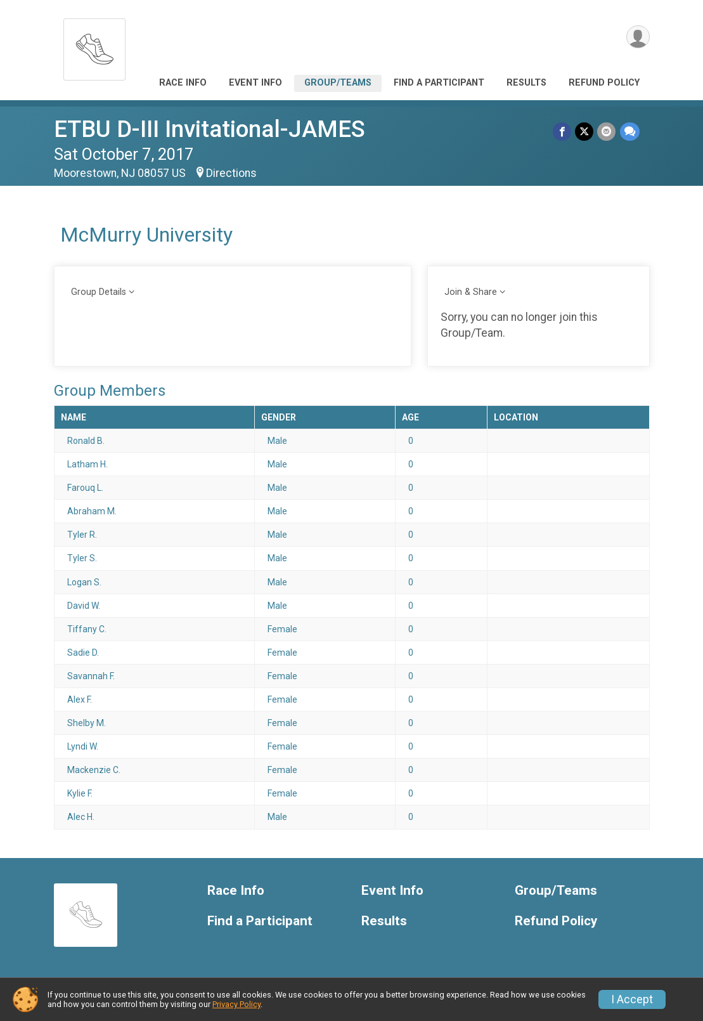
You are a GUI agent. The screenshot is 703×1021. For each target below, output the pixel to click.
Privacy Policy (236, 1004)
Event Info (255, 82)
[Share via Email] (607, 131)
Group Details (98, 292)
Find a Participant (439, 82)
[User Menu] (638, 37)
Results (526, 82)
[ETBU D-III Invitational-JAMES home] (94, 46)
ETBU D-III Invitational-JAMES (209, 129)
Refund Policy (604, 82)
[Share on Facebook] (562, 131)
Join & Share (470, 292)
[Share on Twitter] (585, 131)
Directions (231, 173)
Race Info (183, 82)
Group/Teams (337, 82)
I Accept (632, 999)
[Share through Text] (630, 131)
